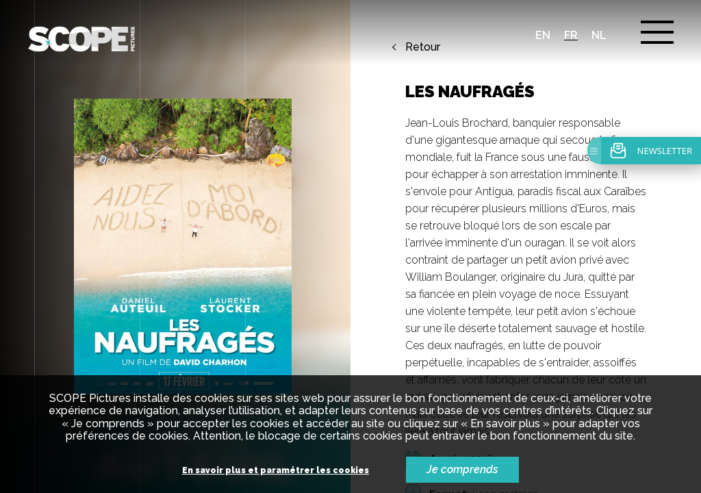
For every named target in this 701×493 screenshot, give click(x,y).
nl (599, 35)
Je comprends (462, 469)
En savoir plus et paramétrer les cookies (275, 470)
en (542, 35)
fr (571, 35)
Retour (422, 47)
